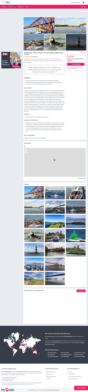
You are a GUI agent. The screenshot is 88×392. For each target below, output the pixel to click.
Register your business (51, 371)
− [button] (26, 152)
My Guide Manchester (53, 356)
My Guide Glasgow (52, 352)
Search (83, 6)
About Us (70, 371)
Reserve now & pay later (73, 67)
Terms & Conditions (55, 390)
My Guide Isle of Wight (79, 356)
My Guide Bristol (65, 356)
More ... (27, 6)
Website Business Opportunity (26, 384)
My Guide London (78, 354)
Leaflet (84, 176)
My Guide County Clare (79, 352)
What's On (20, 6)
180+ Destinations (56, 340)
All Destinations (71, 374)
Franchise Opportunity (73, 378)
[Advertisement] (11, 30)
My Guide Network (67, 336)
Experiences (12, 6)
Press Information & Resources (74, 376)
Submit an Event (49, 374)
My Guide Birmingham (66, 354)
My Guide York (51, 354)
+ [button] (26, 150)
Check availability (76, 64)
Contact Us (48, 378)
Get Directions (82, 178)
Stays (4, 6)
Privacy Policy (48, 390)
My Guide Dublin (65, 352)
